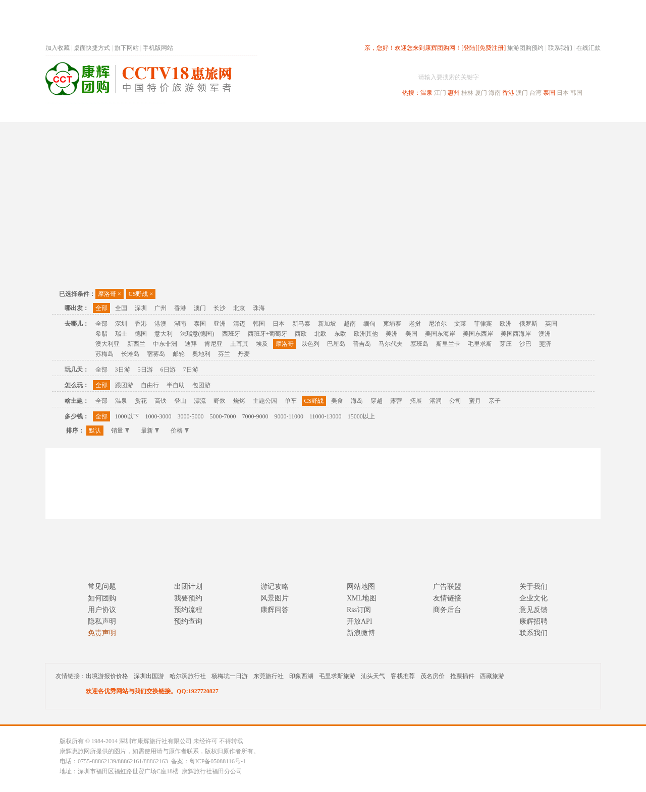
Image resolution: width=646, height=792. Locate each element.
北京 (239, 308)
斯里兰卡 (448, 343)
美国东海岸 (440, 333)
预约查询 (188, 621)
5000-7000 (223, 416)
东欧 (340, 333)
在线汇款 (588, 47)
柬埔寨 (392, 323)
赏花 (141, 400)
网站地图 (361, 586)
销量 (120, 430)
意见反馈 (533, 610)
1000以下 (127, 416)
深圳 (141, 308)
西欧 (301, 333)
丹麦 (244, 353)
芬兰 (224, 353)
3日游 (122, 369)
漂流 (200, 400)
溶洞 (435, 400)
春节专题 (220, 112)
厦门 (481, 92)
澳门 (522, 92)
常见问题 (102, 586)
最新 (150, 430)
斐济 (545, 343)
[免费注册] (491, 47)
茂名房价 (432, 676)
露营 (396, 400)
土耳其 (239, 343)
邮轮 (179, 353)
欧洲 (506, 323)
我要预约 (188, 598)
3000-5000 (191, 416)
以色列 (310, 343)
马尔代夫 (391, 343)
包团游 (201, 385)
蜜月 (475, 400)
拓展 (416, 400)
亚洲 (219, 323)
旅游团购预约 (525, 47)
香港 (508, 92)
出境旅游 (447, 112)
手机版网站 (158, 47)
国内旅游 (356, 112)
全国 (121, 308)
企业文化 (533, 598)
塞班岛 (419, 343)
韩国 (576, 92)
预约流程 (188, 610)
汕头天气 (373, 676)
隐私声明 (102, 621)
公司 (455, 400)
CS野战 (141, 293)
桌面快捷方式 (92, 47)
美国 (411, 333)
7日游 (190, 369)
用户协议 (102, 610)
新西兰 (136, 343)
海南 (495, 92)
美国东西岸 (478, 333)
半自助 (176, 385)
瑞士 (121, 333)
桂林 (467, 92)
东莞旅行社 (268, 676)
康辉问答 (274, 610)
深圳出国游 (149, 676)
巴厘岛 (336, 343)
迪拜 (191, 343)
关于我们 (533, 586)
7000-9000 (255, 416)
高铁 (160, 400)
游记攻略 (274, 586)
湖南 (180, 323)
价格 (180, 430)
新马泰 (301, 323)
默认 (95, 430)
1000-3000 (158, 416)
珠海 (259, 308)
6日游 (168, 369)
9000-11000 (289, 416)
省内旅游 (311, 112)
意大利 (163, 333)
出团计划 (188, 586)
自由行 (150, 385)
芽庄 (506, 343)
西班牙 (231, 333)
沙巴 (525, 343)
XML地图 (361, 598)
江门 (440, 92)
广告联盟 (447, 586)
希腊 (101, 333)
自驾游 (489, 112)
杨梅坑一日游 (229, 676)
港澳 (160, 323)
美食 (337, 400)
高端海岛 (531, 112)
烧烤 (239, 400)
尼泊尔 (437, 323)
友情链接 (447, 598)
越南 (350, 323)
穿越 (376, 400)
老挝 (415, 323)
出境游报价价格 (107, 676)
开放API (359, 621)
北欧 (320, 333)
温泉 (426, 92)
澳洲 (545, 333)
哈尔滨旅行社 (188, 676)
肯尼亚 (213, 343)
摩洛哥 (109, 293)
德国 (141, 333)
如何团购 (102, 598)
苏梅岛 (104, 353)
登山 (180, 400)
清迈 (239, 323)
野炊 (219, 400)
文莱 (460, 323)
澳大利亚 (107, 343)
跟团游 (124, 385)
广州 (160, 308)
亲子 (495, 400)
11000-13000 (325, 416)
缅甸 (369, 323)
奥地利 (201, 353)
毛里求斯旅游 (337, 676)
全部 (101, 308)
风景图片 (274, 598)
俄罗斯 (528, 323)
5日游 (145, 369)
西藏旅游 (492, 676)
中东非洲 (165, 343)
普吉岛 (362, 343)
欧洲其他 (366, 333)
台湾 (535, 92)
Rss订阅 (359, 610)
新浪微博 (361, 633)
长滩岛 (130, 353)
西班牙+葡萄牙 (268, 333)
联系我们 (560, 47)
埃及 (262, 343)
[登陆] (469, 47)
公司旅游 (576, 112)
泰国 (549, 92)
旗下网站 (127, 47)
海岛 (357, 400)
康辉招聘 (533, 621)
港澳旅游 (402, 112)
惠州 (454, 92)
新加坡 (327, 323)
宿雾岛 (156, 353)
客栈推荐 (403, 676)
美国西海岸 (516, 333)
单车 (291, 400)
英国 (551, 323)
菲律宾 (483, 323)
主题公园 (265, 400)
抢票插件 (462, 676)
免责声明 (102, 633)
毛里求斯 (480, 343)
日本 (563, 92)
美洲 (392, 333)
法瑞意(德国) (197, 333)
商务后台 (447, 610)
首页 (182, 112)
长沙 (219, 308)
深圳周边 (265, 112)
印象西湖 (301, 676)
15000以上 (361, 416)
